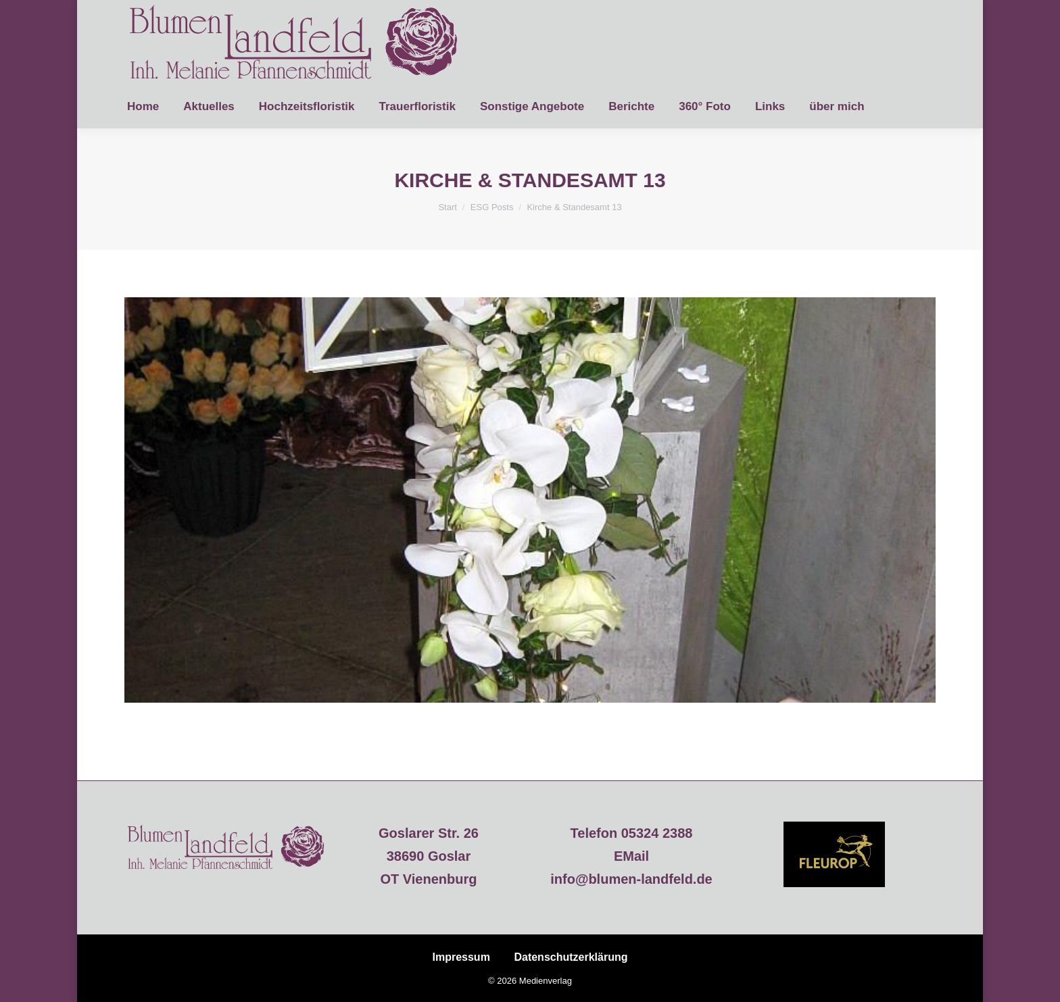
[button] (29, 972)
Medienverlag (545, 981)
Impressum (461, 957)
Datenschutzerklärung (570, 957)
